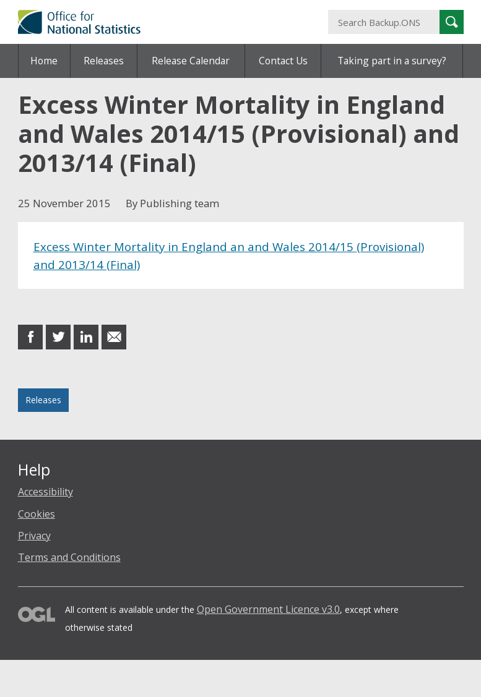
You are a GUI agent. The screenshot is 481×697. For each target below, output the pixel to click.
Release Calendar (191, 60)
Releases (104, 60)
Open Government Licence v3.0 (268, 609)
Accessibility (45, 491)
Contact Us (283, 60)
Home (44, 60)
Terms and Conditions (69, 557)
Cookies (36, 514)
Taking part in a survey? (391, 60)
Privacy (34, 535)
